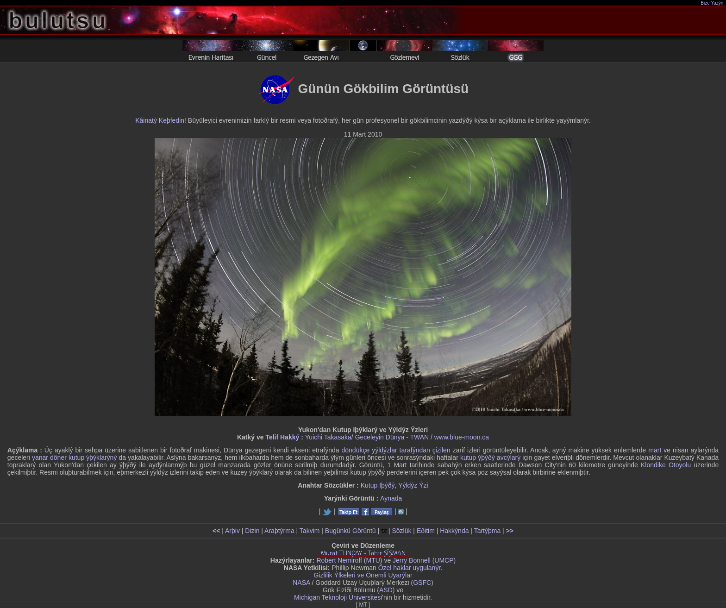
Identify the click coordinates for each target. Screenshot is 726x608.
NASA (301, 582)
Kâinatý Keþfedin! (160, 120)
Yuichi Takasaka (328, 437)
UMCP (443, 560)
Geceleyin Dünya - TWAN (392, 437)
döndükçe (355, 450)
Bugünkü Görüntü (350, 530)
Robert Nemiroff (339, 560)
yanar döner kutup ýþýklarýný (74, 457)
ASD (386, 590)
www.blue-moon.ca (461, 437)
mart (654, 450)
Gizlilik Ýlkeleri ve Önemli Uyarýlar (362, 575)
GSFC (422, 582)
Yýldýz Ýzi (413, 485)
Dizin (252, 530)
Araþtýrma (279, 530)
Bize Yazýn (712, 3)
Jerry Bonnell (412, 560)
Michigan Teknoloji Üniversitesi (338, 597)
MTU (373, 560)
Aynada (391, 498)
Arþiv (232, 530)
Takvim (310, 530)
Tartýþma (487, 530)
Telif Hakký (282, 437)
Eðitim (426, 530)
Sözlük (401, 530)
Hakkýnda (454, 530)
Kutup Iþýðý (378, 485)
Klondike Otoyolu (666, 465)
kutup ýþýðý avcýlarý (490, 457)
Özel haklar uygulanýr (409, 567)
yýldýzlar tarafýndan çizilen (411, 450)
